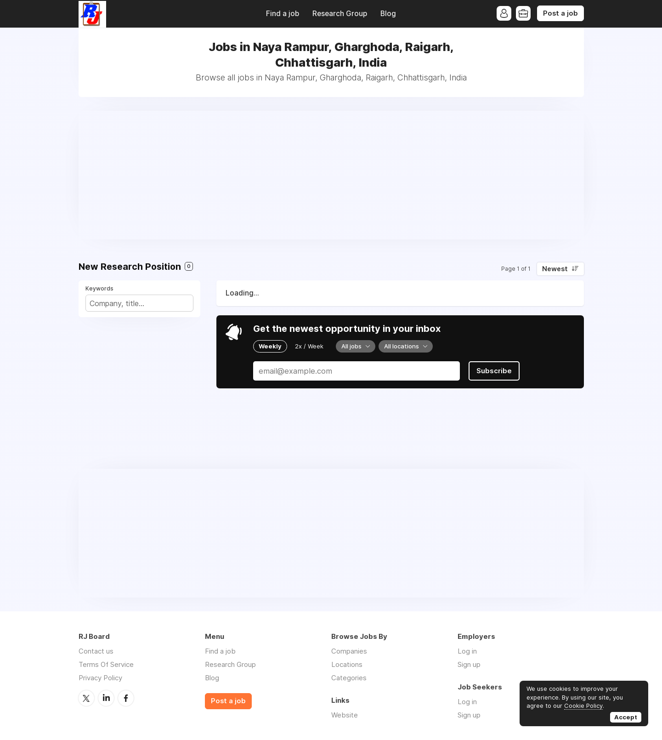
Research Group (339, 13)
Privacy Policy (100, 677)
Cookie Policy (583, 705)
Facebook (126, 698)
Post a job (560, 13)
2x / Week (309, 346)
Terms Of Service (106, 664)
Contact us (96, 651)
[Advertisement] (331, 175)
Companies (349, 651)
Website (344, 715)
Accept (625, 717)
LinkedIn (106, 698)
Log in (467, 651)
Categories (349, 677)
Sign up (469, 664)
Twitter (86, 698)
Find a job (282, 13)
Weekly (270, 346)
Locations (346, 664)
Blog (388, 13)
